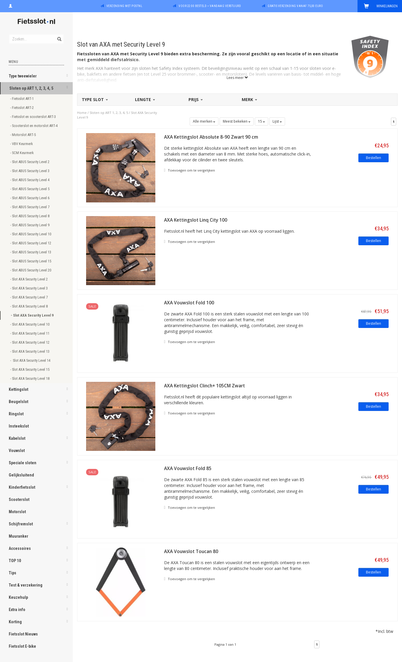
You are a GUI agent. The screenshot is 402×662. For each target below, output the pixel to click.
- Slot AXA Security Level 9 (32, 315)
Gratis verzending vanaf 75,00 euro (295, 6)
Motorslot (17, 511)
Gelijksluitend (21, 475)
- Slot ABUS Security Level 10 (31, 234)
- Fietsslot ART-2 (22, 107)
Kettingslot (18, 389)
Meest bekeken (236, 121)
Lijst (277, 121)
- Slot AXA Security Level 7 (29, 297)
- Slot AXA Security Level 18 (30, 378)
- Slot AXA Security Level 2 (29, 279)
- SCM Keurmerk (22, 153)
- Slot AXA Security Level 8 (29, 306)
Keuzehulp (18, 597)
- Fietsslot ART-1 (22, 98)
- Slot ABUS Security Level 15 (31, 261)
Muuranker (18, 536)
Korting (15, 621)
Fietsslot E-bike (22, 646)
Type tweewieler (23, 76)
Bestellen (373, 157)
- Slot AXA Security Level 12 (30, 342)
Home (82, 112)
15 (261, 121)
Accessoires (20, 548)
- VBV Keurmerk (22, 144)
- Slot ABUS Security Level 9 (30, 225)
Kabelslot (17, 438)
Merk (249, 99)
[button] (67, 76)
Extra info (17, 609)
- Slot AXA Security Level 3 (29, 288)
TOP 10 (15, 560)
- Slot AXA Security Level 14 (30, 360)
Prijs (195, 99)
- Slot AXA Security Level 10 (30, 324)
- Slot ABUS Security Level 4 (30, 180)
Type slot (94, 99)
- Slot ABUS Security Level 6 (30, 198)
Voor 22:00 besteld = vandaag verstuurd (210, 6)
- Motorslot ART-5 (23, 135)
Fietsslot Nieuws (23, 634)
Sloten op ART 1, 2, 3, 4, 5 (31, 88)
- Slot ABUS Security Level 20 (31, 270)
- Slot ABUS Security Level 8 (30, 216)
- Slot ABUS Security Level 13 (31, 252)
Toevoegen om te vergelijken (189, 170)
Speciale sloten (22, 462)
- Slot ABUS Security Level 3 (30, 171)
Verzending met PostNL (124, 6)
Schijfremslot (21, 524)
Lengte (144, 99)
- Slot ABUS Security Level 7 (30, 207)
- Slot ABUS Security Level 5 (30, 189)
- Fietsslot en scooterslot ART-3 (33, 116)
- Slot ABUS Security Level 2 (30, 162)
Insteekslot (19, 426)
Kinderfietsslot (22, 487)
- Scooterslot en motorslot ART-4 (34, 125)
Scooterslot (19, 499)
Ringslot (16, 414)
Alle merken (204, 121)
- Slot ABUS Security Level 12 (31, 243)
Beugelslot (18, 401)
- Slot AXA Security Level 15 (30, 369)
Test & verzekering (25, 585)
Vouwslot (17, 450)
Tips (12, 573)
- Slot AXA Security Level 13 (30, 351)
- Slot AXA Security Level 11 (30, 333)
